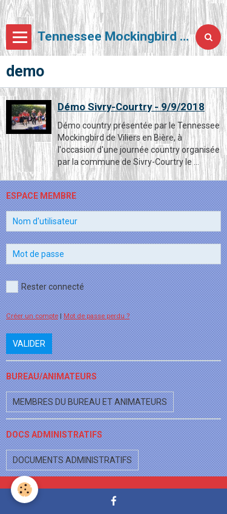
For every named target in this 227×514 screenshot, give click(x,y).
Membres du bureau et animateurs (90, 402)
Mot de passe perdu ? (97, 316)
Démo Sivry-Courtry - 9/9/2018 (131, 107)
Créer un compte (32, 316)
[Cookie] (24, 489)
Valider (29, 344)
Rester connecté (45, 287)
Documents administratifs (72, 460)
